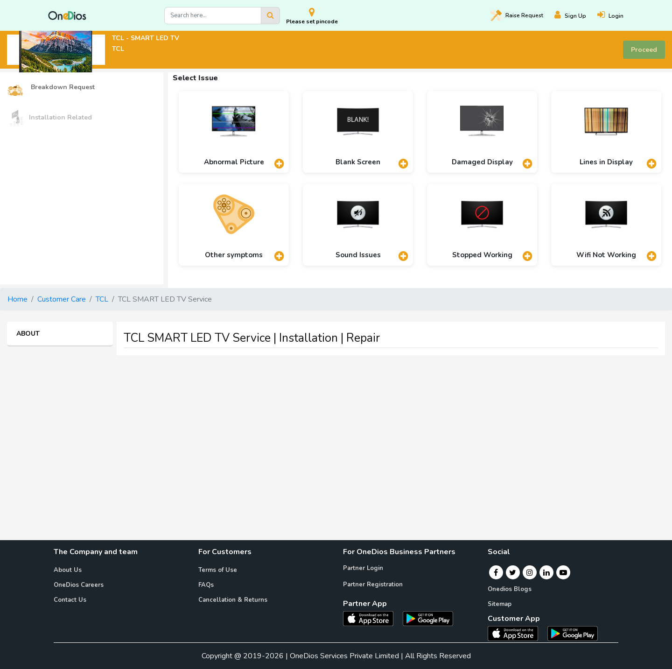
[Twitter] (512, 572)
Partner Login (363, 568)
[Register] (575, 15)
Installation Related (49, 118)
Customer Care (61, 299)
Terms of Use (217, 570)
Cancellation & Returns (232, 600)
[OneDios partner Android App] (428, 618)
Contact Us (70, 600)
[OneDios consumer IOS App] (517, 633)
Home (17, 299)
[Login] (616, 15)
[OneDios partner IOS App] (372, 618)
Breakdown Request (51, 87)
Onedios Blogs (510, 589)
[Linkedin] (546, 572)
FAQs (206, 585)
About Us (68, 570)
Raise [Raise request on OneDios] (516, 15)
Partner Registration (373, 584)
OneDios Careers (79, 585)
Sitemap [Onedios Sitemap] (499, 604)
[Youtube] (563, 572)
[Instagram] (529, 572)
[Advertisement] (336, 428)
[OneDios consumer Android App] (572, 633)
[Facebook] (496, 572)
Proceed (644, 49)
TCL (102, 299)
